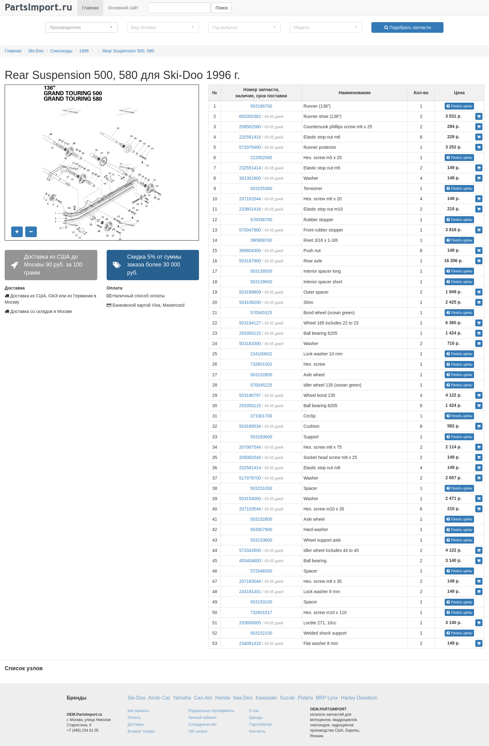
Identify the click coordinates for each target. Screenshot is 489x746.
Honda (222, 697)
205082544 (250, 457)
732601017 (261, 612)
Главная (90, 7)
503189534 (250, 426)
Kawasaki (266, 697)
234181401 (250, 591)
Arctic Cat (159, 697)
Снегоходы (61, 50)
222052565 (261, 157)
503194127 (250, 322)
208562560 (250, 126)
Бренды (256, 717)
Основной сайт (123, 7)
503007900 (261, 529)
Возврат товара (141, 731)
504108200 (250, 302)
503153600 (261, 540)
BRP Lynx (327, 697)
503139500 (261, 271)
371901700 (261, 415)
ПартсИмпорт (261, 724)
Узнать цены (459, 106)
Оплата (134, 717)
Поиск (221, 7)
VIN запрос (197, 731)
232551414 (250, 167)
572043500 (250, 550)
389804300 (250, 250)
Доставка (136, 724)
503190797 (250, 395)
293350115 (250, 333)
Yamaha (182, 697)
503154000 (250, 498)
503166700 (261, 106)
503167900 (250, 260)
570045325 (261, 312)
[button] (82, 27)
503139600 (261, 281)
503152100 (261, 633)
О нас (254, 711)
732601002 (261, 364)
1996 (84, 50)
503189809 (250, 292)
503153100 (261, 601)
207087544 (250, 447)
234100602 (261, 353)
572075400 (250, 147)
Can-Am (203, 697)
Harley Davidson (359, 697)
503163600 (261, 436)
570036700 (261, 219)
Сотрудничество (202, 724)
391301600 (250, 178)
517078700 (250, 477)
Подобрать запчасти (407, 27)
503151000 (261, 488)
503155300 (261, 188)
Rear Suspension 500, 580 (128, 50)
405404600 (250, 560)
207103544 (250, 508)
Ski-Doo (36, 50)
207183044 (250, 581)
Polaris (305, 697)
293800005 (250, 622)
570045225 (261, 385)
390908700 (261, 240)
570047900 (250, 229)
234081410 (250, 643)
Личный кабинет (202, 717)
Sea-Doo (243, 697)
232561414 (250, 136)
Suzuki (287, 697)
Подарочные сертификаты (211, 711)
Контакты (257, 731)
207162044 (250, 198)
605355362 (250, 116)
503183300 (250, 343)
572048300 (261, 570)
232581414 (250, 467)
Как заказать (138, 711)
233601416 (250, 209)
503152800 (261, 374)
